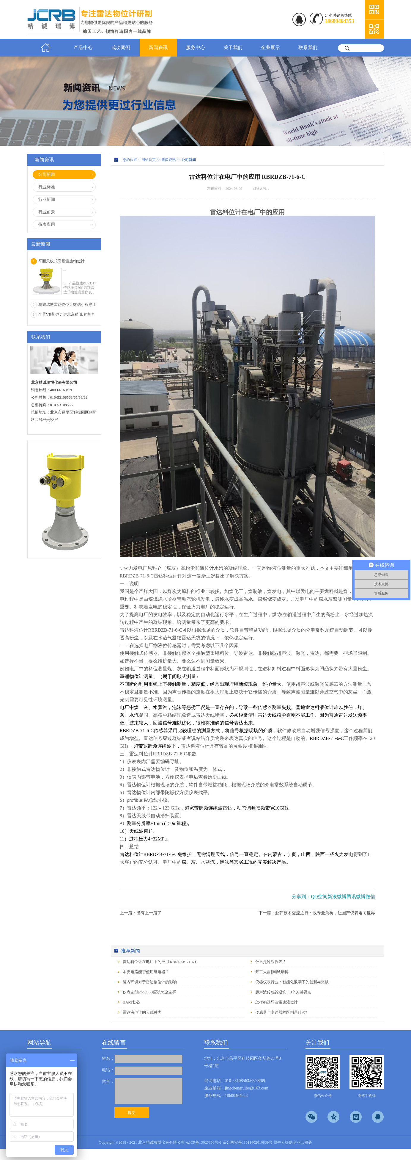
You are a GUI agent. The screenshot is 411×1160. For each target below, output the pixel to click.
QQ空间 (319, 896)
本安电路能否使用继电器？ (146, 972)
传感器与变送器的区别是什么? (281, 1012)
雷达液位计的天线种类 (142, 1012)
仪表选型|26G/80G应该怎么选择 (150, 992)
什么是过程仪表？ (270, 961)
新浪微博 (337, 896)
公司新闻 (189, 160)
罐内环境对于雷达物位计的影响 (150, 982)
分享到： (301, 896)
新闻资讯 (168, 160)
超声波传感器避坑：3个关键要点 (283, 992)
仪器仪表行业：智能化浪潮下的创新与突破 (292, 982)
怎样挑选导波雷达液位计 (276, 1002)
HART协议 (132, 1002)
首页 (46, 48)
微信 (370, 896)
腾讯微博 (356, 896)
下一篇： (317, 913)
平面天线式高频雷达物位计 (61, 261)
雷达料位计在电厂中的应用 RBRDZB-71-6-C (160, 961)
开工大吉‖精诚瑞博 (272, 972)
